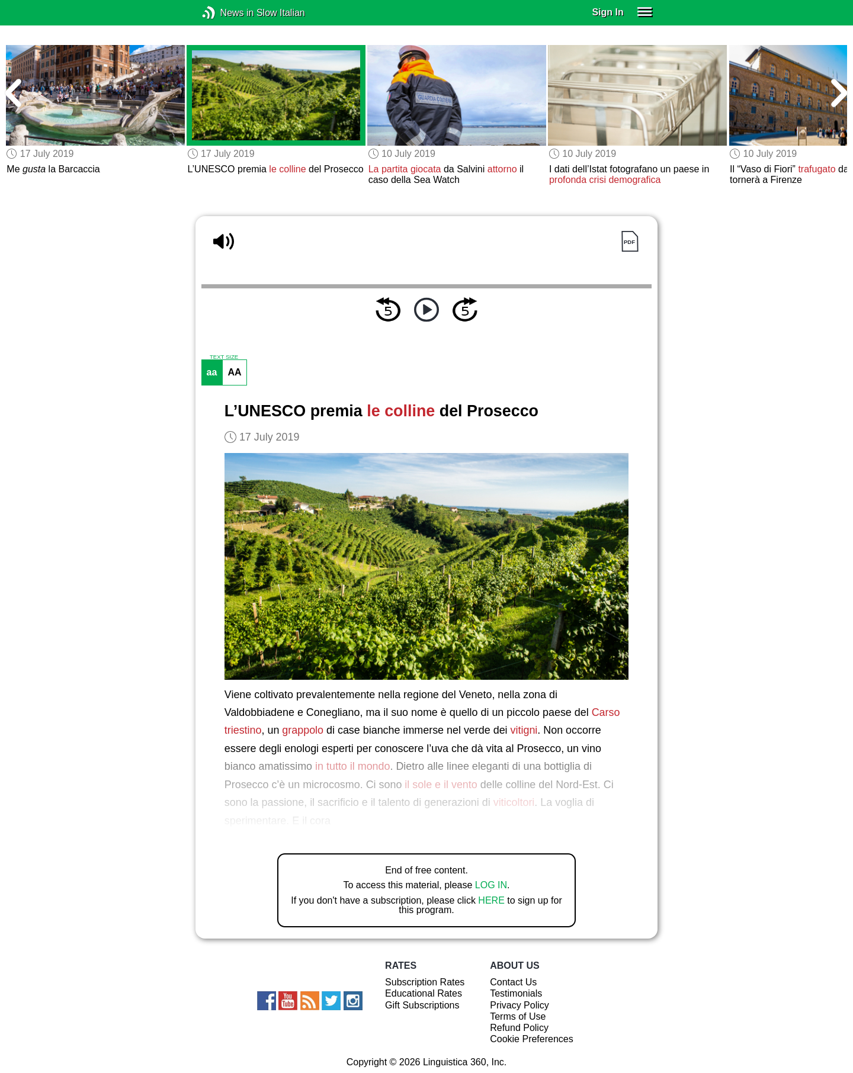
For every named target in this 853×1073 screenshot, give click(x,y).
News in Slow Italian (226, 13)
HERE (491, 900)
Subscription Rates (424, 982)
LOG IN (491, 885)
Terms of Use (518, 1016)
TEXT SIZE (224, 357)
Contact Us (513, 982)
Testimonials (516, 993)
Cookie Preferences (531, 1039)
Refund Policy (519, 1028)
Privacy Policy (519, 1005)
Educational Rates (423, 993)
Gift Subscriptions (422, 1005)
